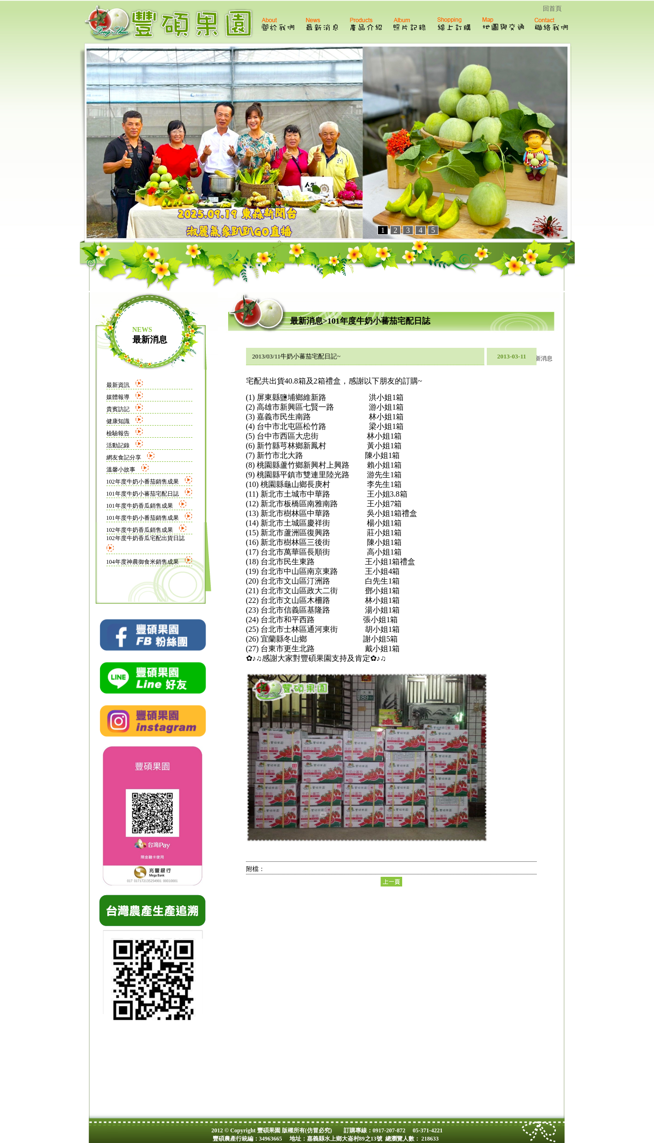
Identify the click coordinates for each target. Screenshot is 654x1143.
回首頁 (552, 8)
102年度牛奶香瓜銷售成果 (139, 530)
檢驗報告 (118, 433)
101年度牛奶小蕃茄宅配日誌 (142, 493)
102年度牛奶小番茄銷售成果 (142, 481)
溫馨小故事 (120, 469)
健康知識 (118, 421)
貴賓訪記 (118, 409)
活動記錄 (118, 445)
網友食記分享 (123, 457)
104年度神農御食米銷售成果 (142, 561)
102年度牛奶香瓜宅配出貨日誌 (145, 538)
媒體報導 (118, 397)
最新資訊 (118, 385)
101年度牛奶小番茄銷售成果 (142, 517)
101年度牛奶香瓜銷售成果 (139, 505)
